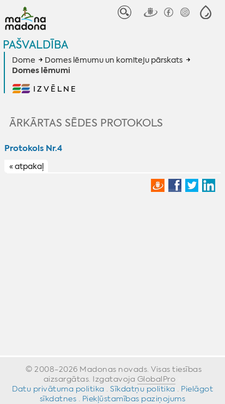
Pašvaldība (35, 44)
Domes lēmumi (41, 71)
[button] (205, 12)
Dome (23, 60)
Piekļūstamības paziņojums (134, 398)
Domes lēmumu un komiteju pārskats (114, 60)
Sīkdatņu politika (142, 389)
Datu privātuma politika (58, 389)
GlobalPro (156, 379)
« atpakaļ (26, 167)
